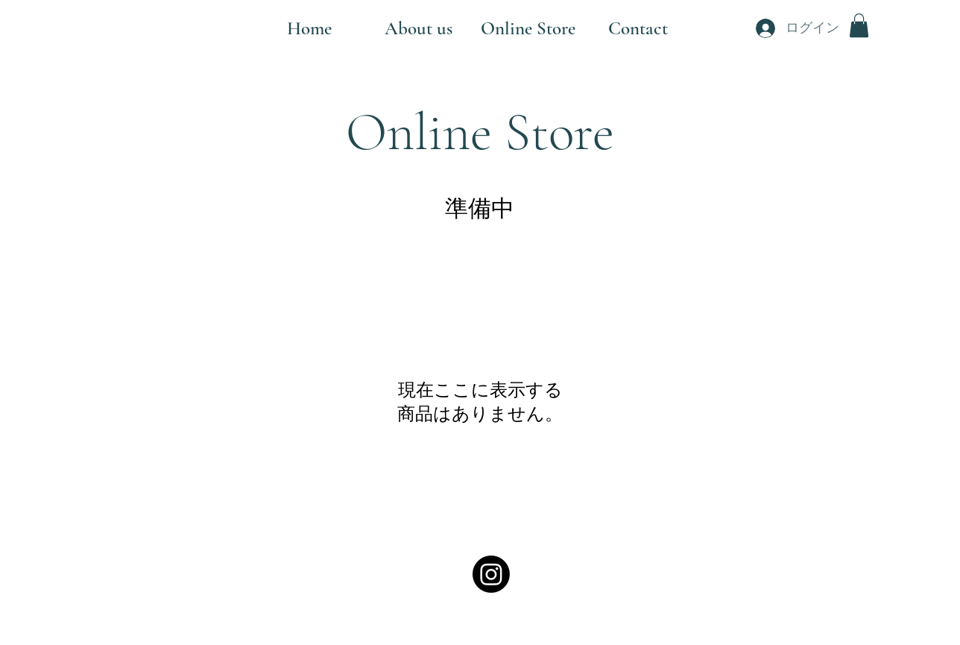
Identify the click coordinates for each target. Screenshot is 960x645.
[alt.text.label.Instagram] (491, 574)
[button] (859, 25)
